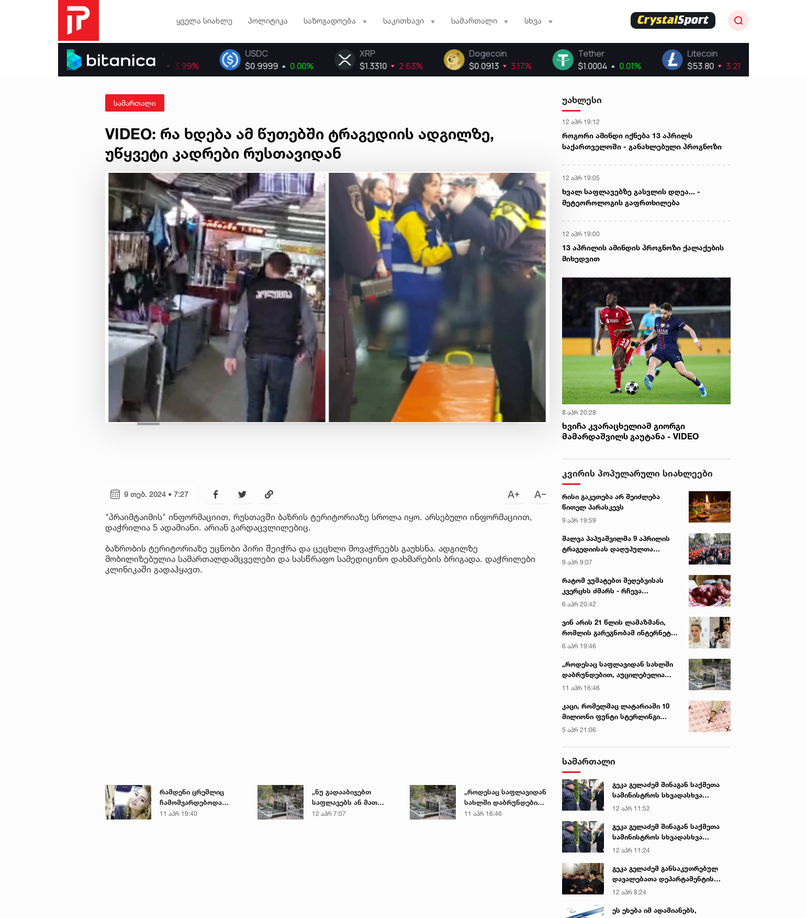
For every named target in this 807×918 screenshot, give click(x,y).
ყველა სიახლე (204, 21)
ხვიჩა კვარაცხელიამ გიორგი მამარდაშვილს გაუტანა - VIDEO (630, 431)
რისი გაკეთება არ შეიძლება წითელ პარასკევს (611, 501)
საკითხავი (409, 21)
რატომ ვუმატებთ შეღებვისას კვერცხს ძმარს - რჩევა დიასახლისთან (613, 586)
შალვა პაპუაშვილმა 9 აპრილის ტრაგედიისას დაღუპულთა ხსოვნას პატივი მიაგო (616, 544)
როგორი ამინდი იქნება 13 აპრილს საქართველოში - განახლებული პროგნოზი (642, 141)
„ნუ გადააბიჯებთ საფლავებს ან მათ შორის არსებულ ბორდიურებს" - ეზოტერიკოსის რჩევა (349, 798)
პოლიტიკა (268, 21)
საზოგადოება (335, 21)
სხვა (538, 21)
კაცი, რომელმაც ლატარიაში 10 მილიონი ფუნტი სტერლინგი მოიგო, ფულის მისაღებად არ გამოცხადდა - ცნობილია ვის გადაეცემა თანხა (615, 712)
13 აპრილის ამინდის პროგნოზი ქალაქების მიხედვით (643, 253)
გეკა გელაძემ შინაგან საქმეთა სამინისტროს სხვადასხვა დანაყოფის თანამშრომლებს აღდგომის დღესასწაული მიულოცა (666, 790)
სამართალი (480, 21)
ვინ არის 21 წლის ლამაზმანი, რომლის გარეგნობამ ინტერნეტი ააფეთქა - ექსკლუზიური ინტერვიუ (618, 628)
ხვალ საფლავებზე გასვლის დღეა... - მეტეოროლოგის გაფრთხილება (631, 197)
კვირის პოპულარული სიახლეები (637, 473)
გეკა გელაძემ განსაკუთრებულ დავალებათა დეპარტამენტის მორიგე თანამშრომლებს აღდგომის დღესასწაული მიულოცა (665, 874)
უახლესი (582, 99)
